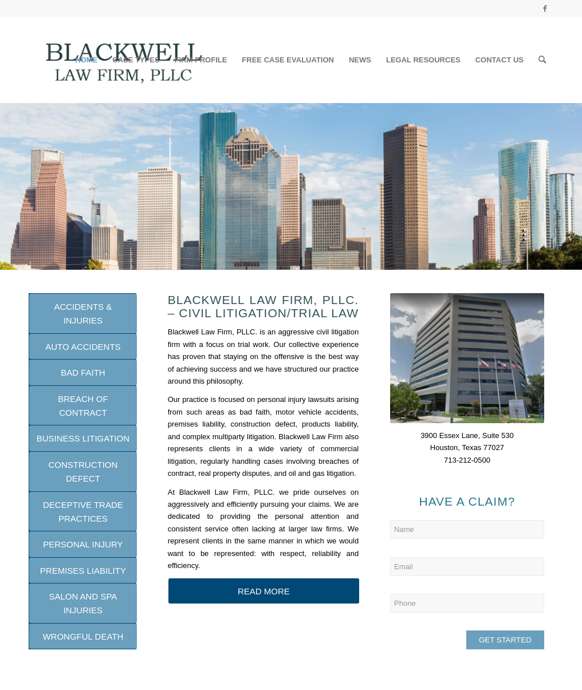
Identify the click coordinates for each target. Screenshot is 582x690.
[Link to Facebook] (544, 8)
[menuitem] (86, 60)
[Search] (542, 60)
